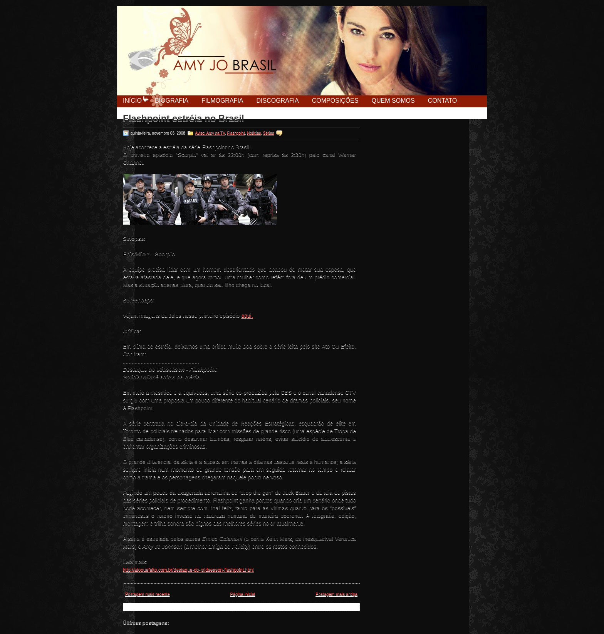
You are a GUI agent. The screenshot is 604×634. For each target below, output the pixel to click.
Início (132, 100)
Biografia (171, 100)
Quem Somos (393, 100)
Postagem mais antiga (336, 594)
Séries (268, 133)
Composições (335, 100)
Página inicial (242, 594)
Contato (442, 100)
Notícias (254, 133)
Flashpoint (236, 133)
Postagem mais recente (147, 594)
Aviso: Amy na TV (210, 133)
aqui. (247, 315)
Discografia (277, 100)
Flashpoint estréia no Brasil (183, 118)
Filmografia (222, 100)
